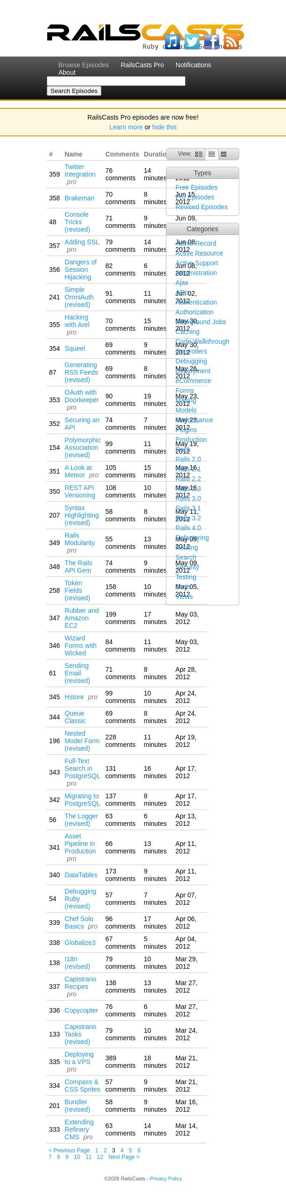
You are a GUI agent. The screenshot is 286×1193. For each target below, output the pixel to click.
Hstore (74, 697)
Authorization (195, 312)
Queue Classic (75, 717)
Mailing (186, 400)
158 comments (120, 590)
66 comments (120, 847)
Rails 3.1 (188, 508)
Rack (183, 449)
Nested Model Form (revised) (82, 741)
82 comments (120, 269)
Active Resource (199, 253)
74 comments (120, 423)
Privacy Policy (166, 1178)
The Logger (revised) (81, 819)
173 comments (120, 874)
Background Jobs (201, 322)
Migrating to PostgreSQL (82, 799)
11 (89, 1157)
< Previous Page (69, 1150)
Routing (187, 547)
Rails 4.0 (188, 528)
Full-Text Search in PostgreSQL (82, 768)
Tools (183, 586)
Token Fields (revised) (77, 590)
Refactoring (192, 537)
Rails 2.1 (188, 469)
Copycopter (81, 1010)
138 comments (120, 986)
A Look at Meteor (78, 471)
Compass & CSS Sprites (82, 1085)
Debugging (191, 361)
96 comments (120, 922)
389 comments (120, 1061)
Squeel (74, 348)
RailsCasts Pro (142, 65)
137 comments (120, 799)
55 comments (120, 542)
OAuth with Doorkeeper (81, 396)
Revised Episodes (202, 207)
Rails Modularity (79, 539)
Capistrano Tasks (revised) (80, 1034)
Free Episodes (197, 187)
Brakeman (79, 198)
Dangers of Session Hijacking (80, 269)
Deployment (193, 371)
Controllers (191, 351)
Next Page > (123, 1157)
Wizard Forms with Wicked (80, 645)
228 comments (120, 740)
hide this (164, 127)
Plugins (186, 429)
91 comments (120, 297)
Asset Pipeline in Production (80, 843)
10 (77, 1157)
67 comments (120, 942)
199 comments (120, 618)
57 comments (120, 898)
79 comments (120, 245)
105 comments (120, 471)
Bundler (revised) (77, 1105)
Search (186, 557)
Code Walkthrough (202, 341)
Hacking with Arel (76, 320)
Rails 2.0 (188, 459)
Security (188, 567)
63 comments (120, 819)
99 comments (120, 447)
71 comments (120, 221)
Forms (185, 390)
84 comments (120, 645)
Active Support (197, 263)
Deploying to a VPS (78, 1058)
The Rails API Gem (78, 566)
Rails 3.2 (188, 518)
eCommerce (193, 380)
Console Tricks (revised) (77, 222)
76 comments (120, 174)
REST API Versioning (79, 491)
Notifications (193, 65)
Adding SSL (81, 242)
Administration (196, 273)
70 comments (120, 198)
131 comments (120, 772)
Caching (188, 331)
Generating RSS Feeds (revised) (81, 372)
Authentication (196, 302)
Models (186, 410)
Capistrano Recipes (80, 982)
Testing (186, 577)
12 (100, 1157)
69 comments (120, 348)
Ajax (182, 282)
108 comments (120, 491)
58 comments (120, 515)
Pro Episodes (195, 197)
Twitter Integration (79, 170)
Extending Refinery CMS (78, 1129)
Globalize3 (79, 942)
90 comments (120, 399)
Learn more (126, 127)
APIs (183, 292)
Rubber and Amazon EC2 (81, 618)
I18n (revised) (77, 962)
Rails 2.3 (188, 488)
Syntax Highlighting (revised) (81, 515)
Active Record (196, 243)
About (67, 72)
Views (184, 596)
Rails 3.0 (188, 498)
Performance (194, 420)
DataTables (80, 875)
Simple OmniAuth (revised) (78, 297)
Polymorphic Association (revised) (82, 447)
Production (191, 439)
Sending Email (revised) (77, 673)
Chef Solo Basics (78, 922)
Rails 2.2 (188, 479)
